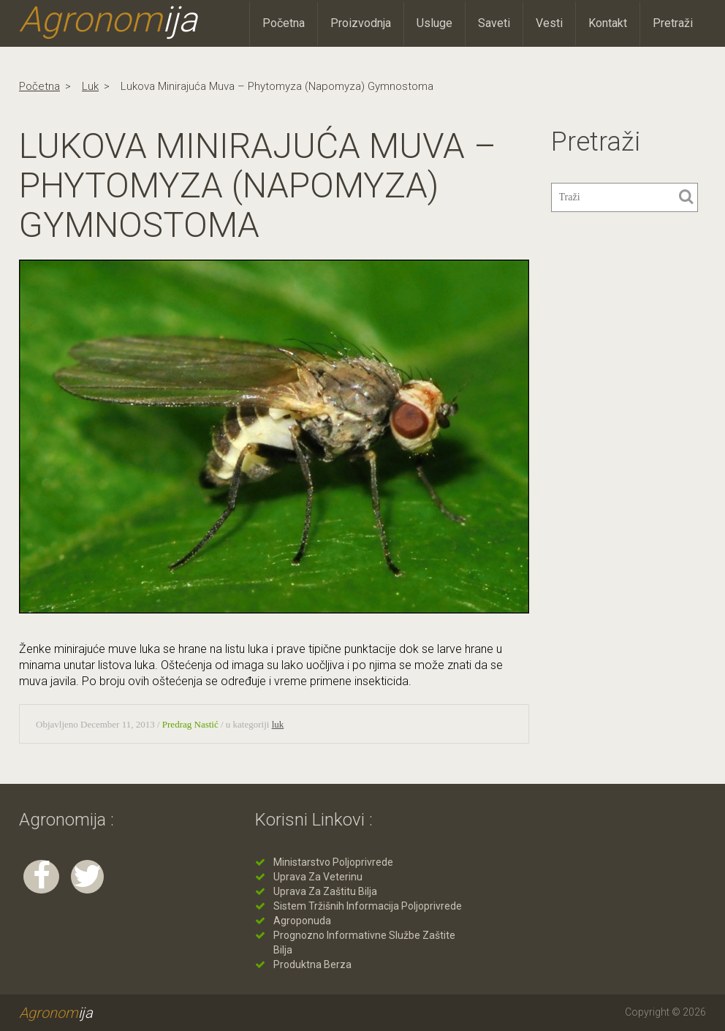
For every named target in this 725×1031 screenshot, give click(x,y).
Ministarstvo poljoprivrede (333, 862)
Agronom (108, 19)
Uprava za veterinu (317, 877)
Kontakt (607, 23)
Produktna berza (312, 964)
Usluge (434, 23)
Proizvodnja (360, 23)
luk (90, 86)
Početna (283, 23)
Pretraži (673, 23)
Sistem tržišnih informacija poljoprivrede (367, 906)
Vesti (549, 23)
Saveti (494, 23)
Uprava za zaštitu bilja (325, 891)
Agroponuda (302, 920)
